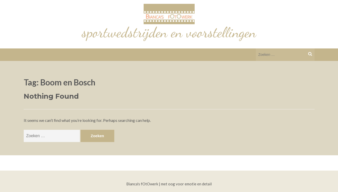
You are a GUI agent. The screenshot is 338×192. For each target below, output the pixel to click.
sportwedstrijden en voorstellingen (169, 32)
